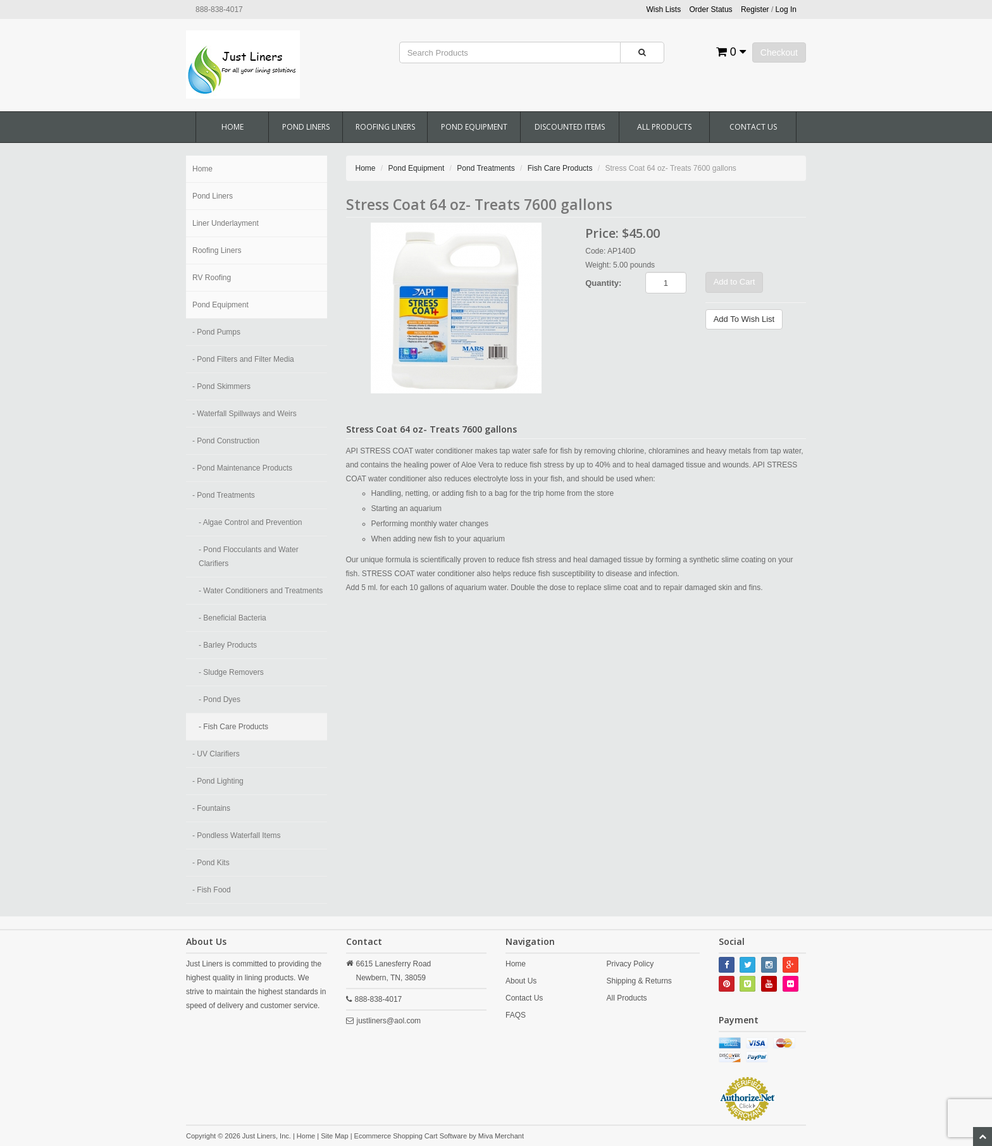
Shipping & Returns (638, 981)
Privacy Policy (630, 963)
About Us (520, 981)
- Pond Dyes (219, 699)
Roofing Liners (385, 126)
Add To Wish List (744, 319)
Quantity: (603, 283)
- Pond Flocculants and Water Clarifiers (249, 556)
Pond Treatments (485, 168)
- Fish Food (211, 889)
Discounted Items (570, 126)
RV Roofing (211, 277)
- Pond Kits (211, 862)
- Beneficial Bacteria (232, 617)
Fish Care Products (560, 168)
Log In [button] (786, 9)
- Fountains (211, 808)
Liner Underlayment (225, 223)
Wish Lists (664, 9)
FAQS (515, 1015)
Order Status (711, 9)
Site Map (334, 1136)
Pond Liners (306, 126)
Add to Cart (734, 281)
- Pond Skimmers (221, 386)
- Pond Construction (225, 440)
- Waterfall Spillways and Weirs (244, 413)
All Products (664, 126)
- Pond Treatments (223, 495)
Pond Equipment (474, 126)
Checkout (779, 52)
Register (755, 9)
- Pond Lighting (218, 781)
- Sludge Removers (231, 672)
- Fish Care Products (233, 726)
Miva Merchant (501, 1136)
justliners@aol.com (389, 1020)
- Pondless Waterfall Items (236, 835)
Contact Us (753, 126)
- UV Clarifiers (216, 753)
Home (232, 126)
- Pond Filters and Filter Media (243, 359)
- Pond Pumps (216, 332)
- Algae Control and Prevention (250, 522)
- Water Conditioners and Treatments (261, 590)
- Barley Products (228, 645)
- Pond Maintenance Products (242, 468)
